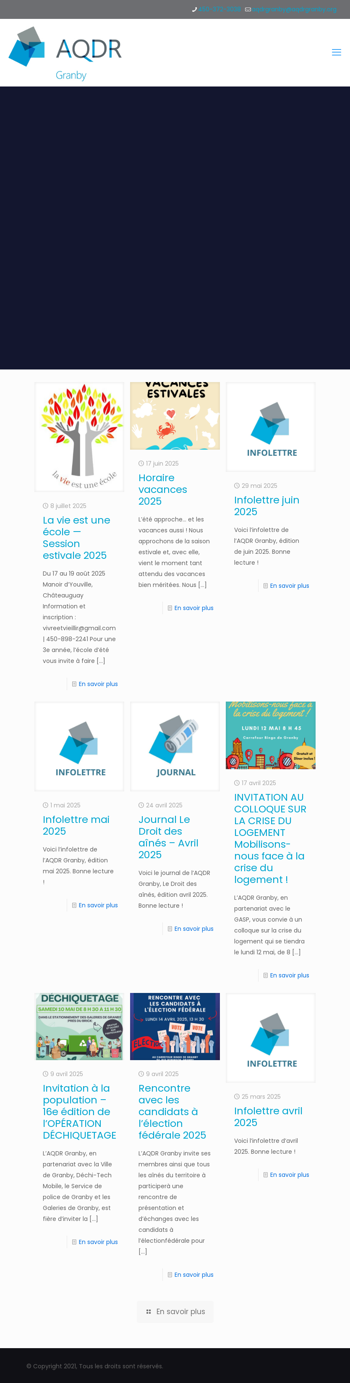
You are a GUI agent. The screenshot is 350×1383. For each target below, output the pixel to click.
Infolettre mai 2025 (76, 825)
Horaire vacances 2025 (162, 489)
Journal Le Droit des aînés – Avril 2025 (168, 837)
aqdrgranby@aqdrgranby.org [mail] (294, 9)
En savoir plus (98, 684)
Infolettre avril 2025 (268, 1116)
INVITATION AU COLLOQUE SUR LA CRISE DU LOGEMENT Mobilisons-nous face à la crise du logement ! (270, 838)
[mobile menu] (336, 52)
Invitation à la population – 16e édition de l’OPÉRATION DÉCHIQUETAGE (79, 1111)
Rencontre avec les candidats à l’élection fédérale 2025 (172, 1111)
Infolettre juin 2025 (267, 506)
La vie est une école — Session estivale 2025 (76, 537)
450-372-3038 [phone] (219, 9)
